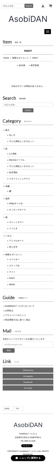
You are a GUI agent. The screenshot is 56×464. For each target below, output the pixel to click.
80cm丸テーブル (17, 160)
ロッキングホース (17, 209)
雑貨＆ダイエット (20, 58)
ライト (12, 272)
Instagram (28, 376)
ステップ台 (14, 265)
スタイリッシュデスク (19, 178)
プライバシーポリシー (15, 315)
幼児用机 (13, 172)
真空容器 (35, 65)
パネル (8, 236)
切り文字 (13, 247)
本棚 (7, 186)
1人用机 (13, 154)
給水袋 (22, 65)
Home (6, 58)
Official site (28, 370)
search (29, 6)
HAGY (12, 278)
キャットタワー (16, 222)
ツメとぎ (13, 228)
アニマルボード (16, 240)
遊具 (7, 198)
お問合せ (9, 310)
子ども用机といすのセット (21, 141)
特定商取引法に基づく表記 (17, 320)
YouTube (28, 388)
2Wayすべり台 (16, 203)
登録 (9, 350)
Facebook (28, 382)
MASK (12, 284)
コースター (14, 259)
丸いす (12, 135)
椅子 (7, 130)
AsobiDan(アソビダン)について (19, 306)
